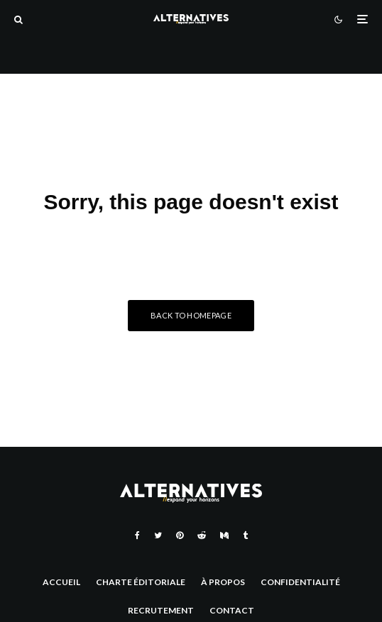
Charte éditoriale (140, 582)
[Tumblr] (245, 535)
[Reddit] (201, 535)
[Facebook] (137, 535)
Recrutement (161, 610)
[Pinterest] (179, 535)
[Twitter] (158, 535)
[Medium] (224, 535)
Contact (231, 610)
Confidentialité (300, 582)
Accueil (61, 582)
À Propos (223, 582)
